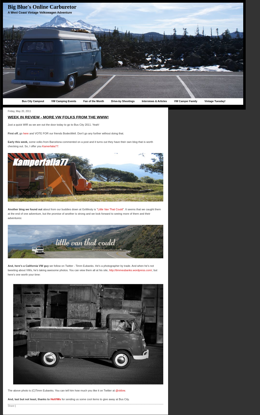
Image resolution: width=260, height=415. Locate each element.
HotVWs (56, 399)
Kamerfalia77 (50, 146)
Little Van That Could (110, 209)
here (26, 133)
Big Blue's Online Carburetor (42, 7)
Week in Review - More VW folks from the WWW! (58, 117)
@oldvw (120, 390)
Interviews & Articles (154, 101)
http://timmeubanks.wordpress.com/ (130, 270)
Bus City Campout (33, 101)
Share (11, 406)
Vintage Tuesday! (214, 101)
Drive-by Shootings (123, 101)
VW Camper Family (185, 101)
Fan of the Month (93, 101)
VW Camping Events (63, 101)
